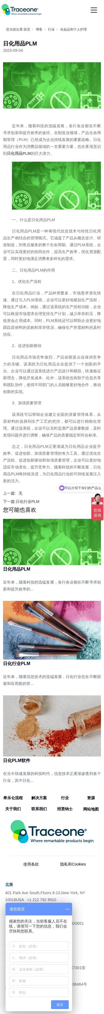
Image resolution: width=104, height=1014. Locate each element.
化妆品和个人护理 (73, 29)
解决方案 (39, 798)
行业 (51, 29)
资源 (91, 798)
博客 (39, 29)
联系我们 (39, 809)
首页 (27, 29)
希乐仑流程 (13, 798)
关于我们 (13, 809)
